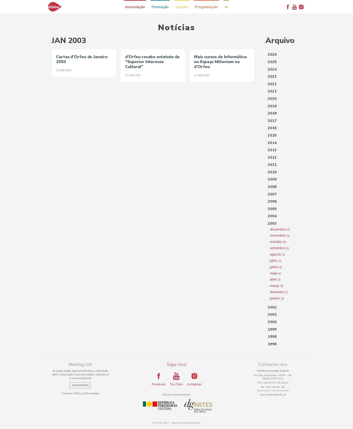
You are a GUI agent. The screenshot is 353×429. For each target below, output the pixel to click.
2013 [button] (272, 150)
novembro (280, 235)
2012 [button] (272, 157)
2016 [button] (272, 128)
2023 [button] (272, 76)
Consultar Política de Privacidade (80, 393)
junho (276, 267)
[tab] (283, 55)
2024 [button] (272, 69)
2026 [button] (272, 54)
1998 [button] (272, 336)
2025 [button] (272, 61)
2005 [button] (272, 208)
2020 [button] (272, 98)
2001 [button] (272, 314)
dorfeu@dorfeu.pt (276, 394)
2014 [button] (272, 142)
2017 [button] (272, 120)
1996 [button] (272, 344)
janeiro (277, 298)
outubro (278, 241)
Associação (135, 7)
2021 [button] (272, 91)
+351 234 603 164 (275, 387)
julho (275, 260)
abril (275, 279)
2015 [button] (272, 135)
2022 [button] (272, 84)
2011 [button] (272, 164)
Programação (206, 7)
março (276, 285)
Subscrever (80, 385)
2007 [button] (272, 194)
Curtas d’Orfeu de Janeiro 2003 (82, 59)
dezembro (280, 229)
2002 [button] (272, 307)
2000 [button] (272, 321)
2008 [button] (272, 186)
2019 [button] (272, 106)
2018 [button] (272, 113)
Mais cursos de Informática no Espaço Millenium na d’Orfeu (220, 61)
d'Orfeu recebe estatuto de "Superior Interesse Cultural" (152, 61)
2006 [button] (272, 201)
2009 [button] (272, 179)
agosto (277, 254)
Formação (160, 7)
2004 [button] (272, 216)
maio (275, 273)
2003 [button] (272, 223)
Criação (181, 7)
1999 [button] (272, 329)
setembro (279, 248)
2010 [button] (272, 172)
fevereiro (279, 292)
